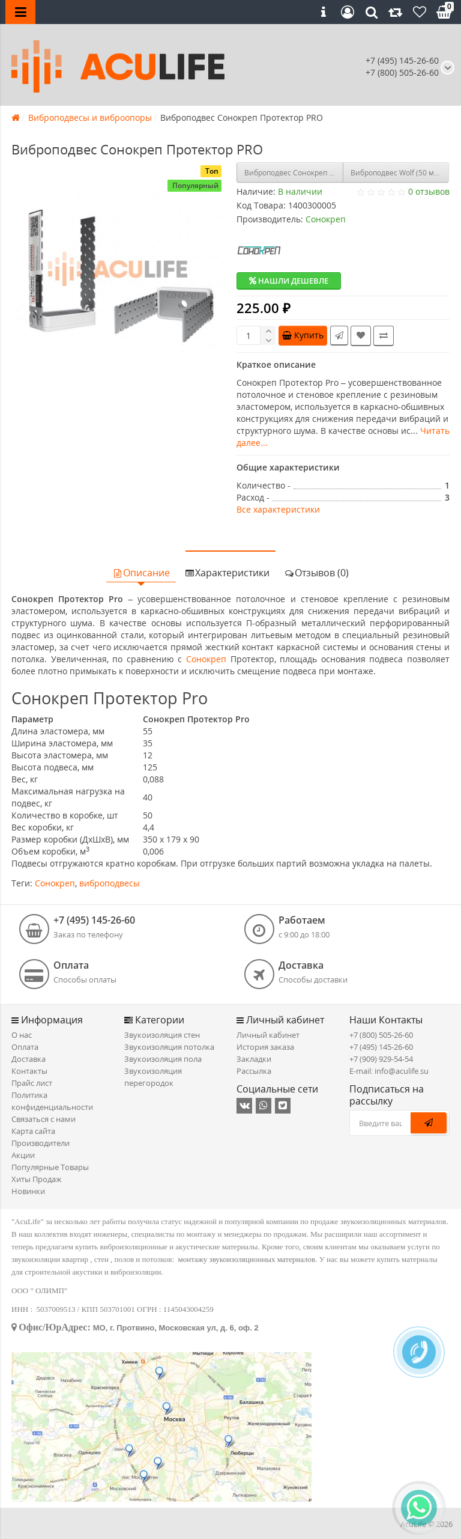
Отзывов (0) (316, 572)
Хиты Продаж (36, 1179)
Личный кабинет (268, 1034)
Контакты (29, 1070)
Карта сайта (33, 1131)
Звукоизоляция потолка (169, 1046)
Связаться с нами (43, 1119)
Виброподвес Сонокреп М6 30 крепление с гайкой (293, 173)
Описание (141, 572)
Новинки (28, 1191)
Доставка (28, 1058)
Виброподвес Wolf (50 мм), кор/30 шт (400, 173)
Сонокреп (206, 659)
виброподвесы (109, 883)
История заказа (265, 1046)
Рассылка (254, 1070)
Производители (40, 1143)
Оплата (24, 1046)
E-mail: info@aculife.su (389, 1070)
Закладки (254, 1058)
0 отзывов (429, 191)
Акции (23, 1155)
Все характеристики (278, 509)
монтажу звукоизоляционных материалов (247, 1259)
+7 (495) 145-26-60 (402, 60)
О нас (21, 1034)
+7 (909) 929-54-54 (381, 1058)
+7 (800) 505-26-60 (381, 1034)
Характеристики (227, 572)
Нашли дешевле (288, 280)
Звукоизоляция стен (162, 1034)
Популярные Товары (50, 1167)
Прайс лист (31, 1082)
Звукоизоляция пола (163, 1058)
